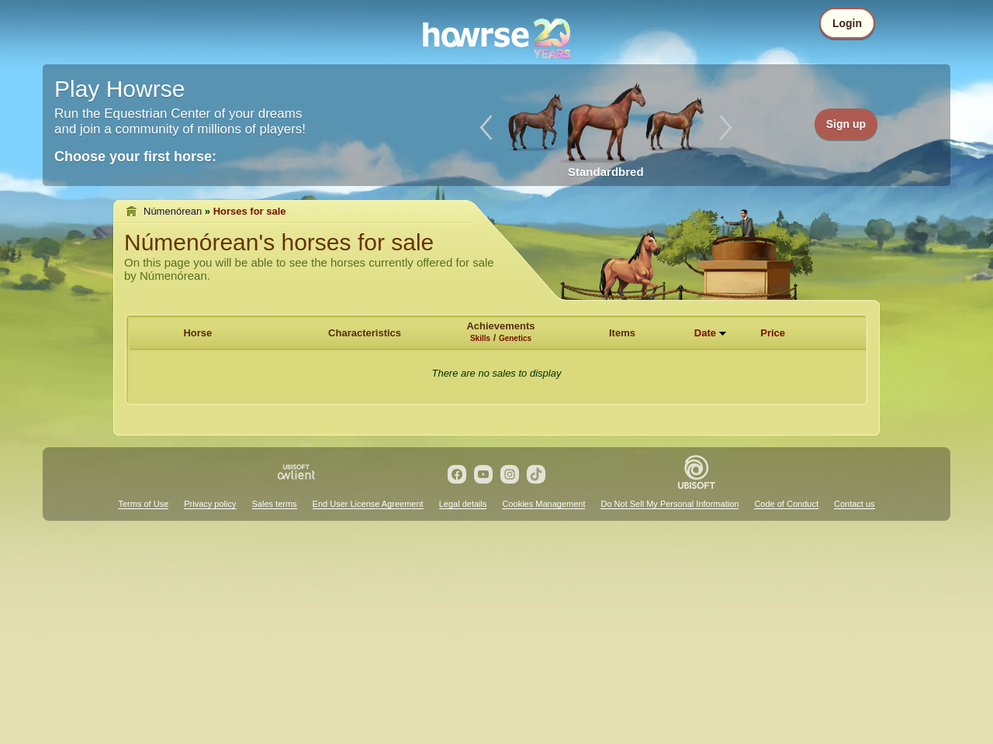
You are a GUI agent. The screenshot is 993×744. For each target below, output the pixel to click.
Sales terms (274, 503)
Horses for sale (249, 211)
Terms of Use (143, 503)
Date (705, 333)
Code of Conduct (786, 503)
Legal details (463, 503)
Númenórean (173, 211)
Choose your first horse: (135, 156)
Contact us (854, 503)
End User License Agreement (368, 503)
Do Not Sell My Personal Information (669, 503)
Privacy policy (210, 503)
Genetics (515, 338)
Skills (480, 338)
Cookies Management (543, 503)
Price (772, 333)
